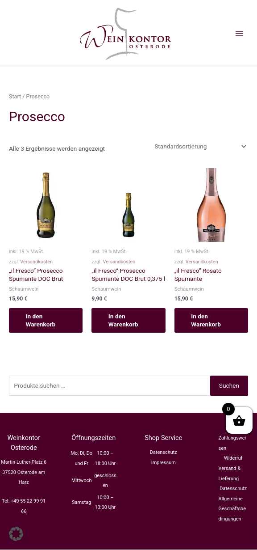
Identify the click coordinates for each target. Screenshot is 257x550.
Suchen (229, 385)
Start (15, 96)
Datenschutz (163, 453)
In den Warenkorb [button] (42, 320)
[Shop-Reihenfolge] (199, 146)
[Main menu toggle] (239, 33)
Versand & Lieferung (230, 474)
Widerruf (233, 458)
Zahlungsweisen (232, 444)
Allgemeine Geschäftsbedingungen (232, 509)
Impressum (163, 462)
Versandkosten (36, 262)
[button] (16, 534)
